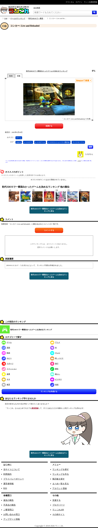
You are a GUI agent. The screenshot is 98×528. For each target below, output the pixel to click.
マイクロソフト (78, 142)
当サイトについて (11, 469)
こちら (79, 160)
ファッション (9, 369)
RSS (5, 488)
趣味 (54, 369)
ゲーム (18, 138)
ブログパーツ (58, 505)
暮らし (55, 374)
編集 (90, 147)
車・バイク (57, 358)
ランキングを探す (60, 469)
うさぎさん (89, 154)
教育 (6, 385)
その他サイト (58, 514)
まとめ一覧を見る (60, 484)
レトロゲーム (40, 142)
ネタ (6, 379)
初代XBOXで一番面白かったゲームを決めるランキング (47, 71)
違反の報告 (8, 500)
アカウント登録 (59, 488)
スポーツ (7, 363)
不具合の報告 (9, 505)
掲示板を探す (58, 479)
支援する (56, 500)
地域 (54, 385)
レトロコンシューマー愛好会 (59, 142)
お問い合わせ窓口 (11, 514)
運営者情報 (8, 484)
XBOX (18, 142)
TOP (5, 18)
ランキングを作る (60, 474)
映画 (6, 353)
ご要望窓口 (8, 510)
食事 (6, 374)
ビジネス (56, 379)
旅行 (54, 363)
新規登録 (35, 408)
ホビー (7, 358)
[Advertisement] (49, 49)
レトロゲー (28, 142)
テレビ (55, 353)
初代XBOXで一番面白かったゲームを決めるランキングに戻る (49, 210)
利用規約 (7, 474)
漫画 (6, 348)
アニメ (55, 342)
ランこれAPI (58, 510)
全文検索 (36, 8)
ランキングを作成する (49, 391)
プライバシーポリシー (13, 479)
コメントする (49, 230)
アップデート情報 (11, 519)
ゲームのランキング (17, 18)
